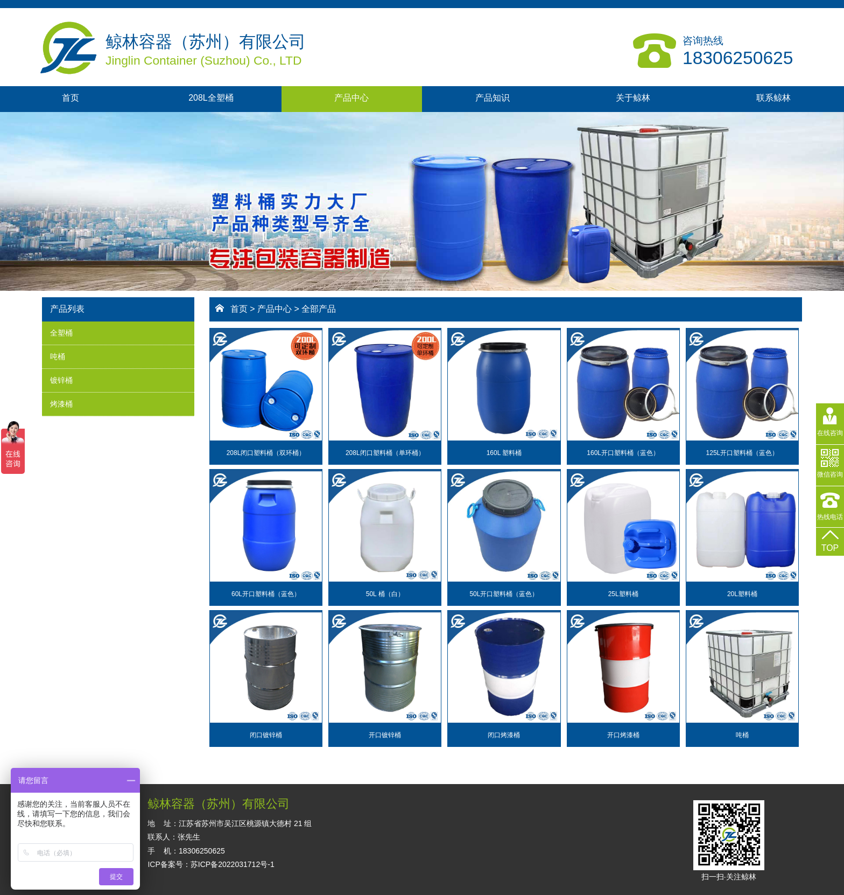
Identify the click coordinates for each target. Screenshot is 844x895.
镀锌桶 (61, 380)
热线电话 (830, 509)
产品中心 (351, 97)
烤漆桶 (61, 404)
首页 (70, 97)
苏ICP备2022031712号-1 (233, 864)
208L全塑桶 (211, 97)
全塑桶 (61, 332)
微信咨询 (830, 468)
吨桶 (57, 356)
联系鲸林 (773, 97)
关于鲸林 (633, 97)
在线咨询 (830, 423)
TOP (830, 540)
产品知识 (492, 97)
